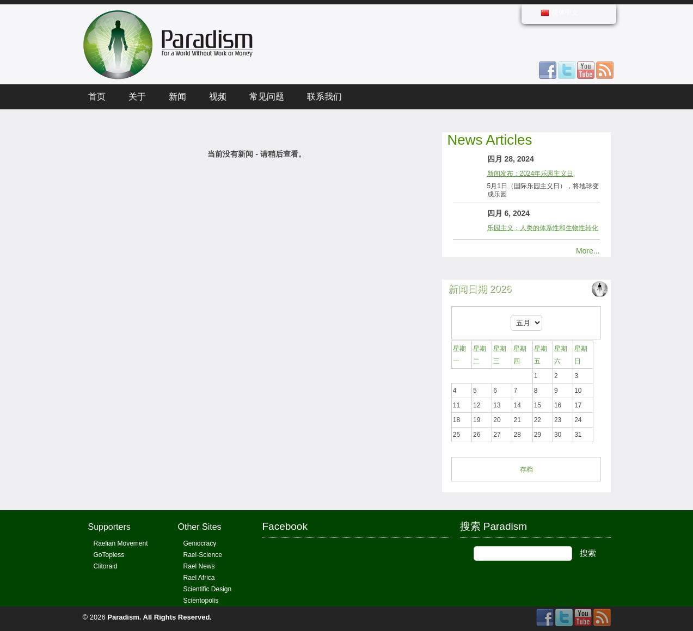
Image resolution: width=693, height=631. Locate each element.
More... (588, 250)
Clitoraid (106, 566)
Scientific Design (207, 589)
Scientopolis (201, 600)
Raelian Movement (121, 543)
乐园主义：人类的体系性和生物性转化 (542, 228)
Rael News (199, 566)
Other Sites (200, 526)
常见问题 (266, 96)
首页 (97, 96)
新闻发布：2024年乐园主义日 (530, 173)
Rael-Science (202, 555)
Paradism (123, 617)
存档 (526, 469)
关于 (137, 96)
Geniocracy (200, 543)
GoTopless (109, 555)
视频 (217, 96)
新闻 (177, 96)
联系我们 (324, 96)
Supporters (109, 526)
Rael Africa (199, 577)
